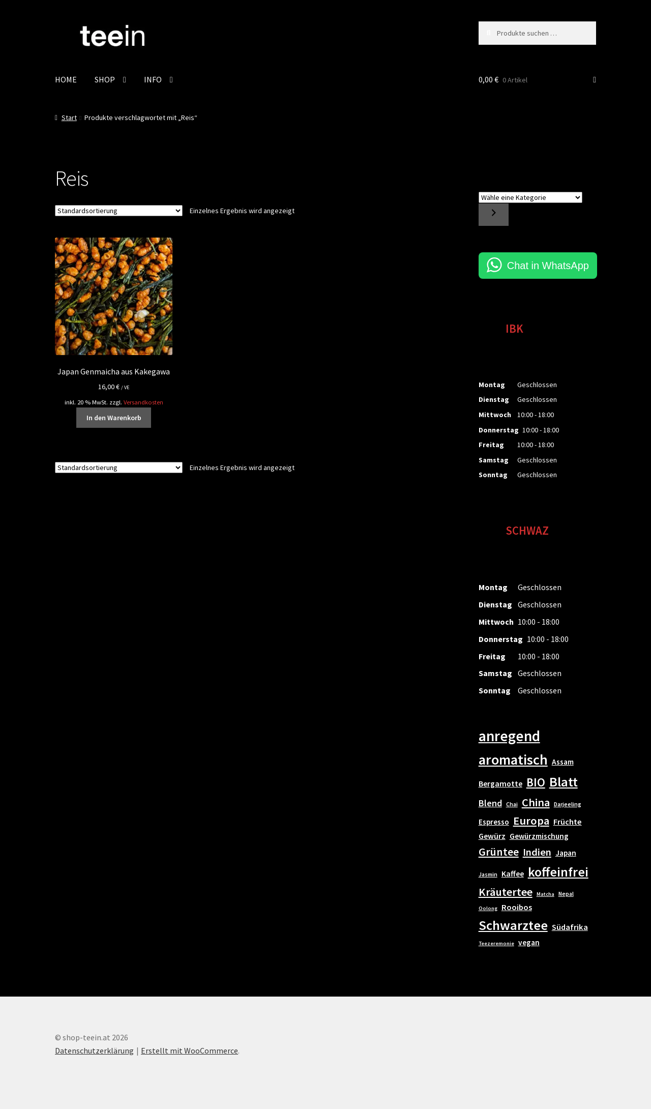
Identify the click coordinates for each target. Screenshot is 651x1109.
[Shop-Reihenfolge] (119, 210)
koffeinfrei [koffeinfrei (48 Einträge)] (558, 871)
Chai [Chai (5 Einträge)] (512, 804)
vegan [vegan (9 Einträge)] (529, 942)
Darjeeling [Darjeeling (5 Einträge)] (567, 804)
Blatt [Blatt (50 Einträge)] (563, 781)
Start (69, 117)
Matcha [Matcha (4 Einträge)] (545, 894)
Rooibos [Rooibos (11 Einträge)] (516, 907)
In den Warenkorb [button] (113, 417)
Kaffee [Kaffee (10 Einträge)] (512, 873)
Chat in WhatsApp (548, 265)
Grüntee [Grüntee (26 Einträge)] (499, 851)
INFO (153, 79)
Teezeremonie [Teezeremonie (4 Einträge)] (496, 943)
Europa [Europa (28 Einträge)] (531, 820)
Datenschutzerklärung (94, 1050)
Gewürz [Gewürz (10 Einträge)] (492, 836)
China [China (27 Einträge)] (536, 802)
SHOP (105, 79)
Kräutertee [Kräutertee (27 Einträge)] (505, 892)
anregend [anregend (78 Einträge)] (509, 735)
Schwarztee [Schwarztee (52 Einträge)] (513, 925)
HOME (66, 79)
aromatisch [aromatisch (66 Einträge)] (513, 759)
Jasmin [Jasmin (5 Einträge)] (488, 874)
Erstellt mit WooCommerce (189, 1050)
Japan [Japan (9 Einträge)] (565, 853)
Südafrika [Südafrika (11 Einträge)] (570, 927)
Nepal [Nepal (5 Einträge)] (566, 893)
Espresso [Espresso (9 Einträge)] (494, 822)
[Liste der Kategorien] (530, 197)
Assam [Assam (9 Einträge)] (563, 762)
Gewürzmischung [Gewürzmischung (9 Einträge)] (539, 836)
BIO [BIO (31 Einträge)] (535, 782)
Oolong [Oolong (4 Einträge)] (488, 908)
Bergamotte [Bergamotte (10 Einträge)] (500, 783)
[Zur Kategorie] (494, 214)
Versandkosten (143, 402)
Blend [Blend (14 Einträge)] (490, 803)
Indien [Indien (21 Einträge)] (537, 852)
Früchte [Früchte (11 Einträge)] (567, 821)
